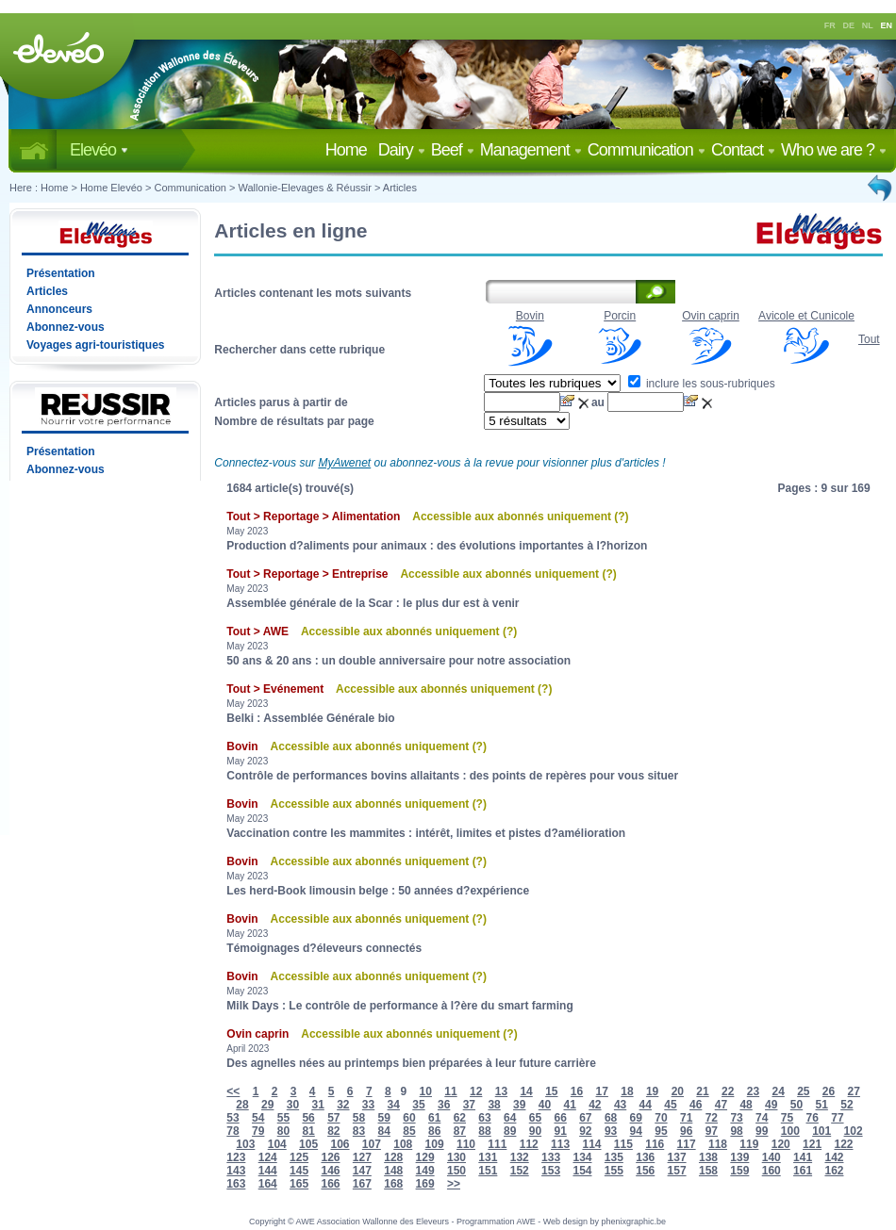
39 (519, 1104)
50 (796, 1104)
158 (708, 1170)
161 (802, 1170)
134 (581, 1157)
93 (611, 1131)
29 (267, 1104)
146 (330, 1170)
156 (645, 1170)
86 (434, 1131)
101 (821, 1131)
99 (761, 1131)
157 (677, 1170)
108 (402, 1144)
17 (602, 1091)
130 (456, 1157)
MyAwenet (344, 462)
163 (235, 1183)
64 (510, 1117)
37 (469, 1104)
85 (409, 1131)
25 (803, 1091)
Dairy (401, 149)
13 (501, 1091)
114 (591, 1144)
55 (283, 1117)
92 (585, 1131)
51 (822, 1104)
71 (686, 1117)
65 (535, 1117)
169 (425, 1183)
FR (830, 25)
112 (529, 1144)
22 (728, 1091)
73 (736, 1117)
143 (235, 1170)
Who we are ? (834, 149)
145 (299, 1170)
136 (645, 1157)
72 (711, 1117)
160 (771, 1170)
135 (614, 1157)
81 (308, 1131)
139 (739, 1157)
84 (384, 1131)
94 (636, 1131)
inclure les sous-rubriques (701, 383)
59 (384, 1117)
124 (267, 1157)
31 (317, 1104)
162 (833, 1170)
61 (434, 1117)
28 (242, 1104)
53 (232, 1117)
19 (652, 1091)
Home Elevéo (111, 187)
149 (425, 1170)
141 (802, 1157)
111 (497, 1144)
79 (258, 1131)
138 (708, 1157)
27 (854, 1091)
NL (867, 25)
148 (393, 1170)
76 (812, 1117)
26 (828, 1091)
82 (333, 1131)
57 (333, 1117)
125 (299, 1157)
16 (577, 1091)
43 (620, 1104)
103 (245, 1144)
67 (585, 1117)
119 (748, 1144)
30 (293, 1104)
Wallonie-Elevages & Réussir (304, 187)
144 (267, 1170)
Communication (646, 149)
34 (394, 1104)
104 (277, 1144)
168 (393, 1183)
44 (645, 1104)
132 (519, 1157)
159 (739, 1170)
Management (531, 149)
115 (623, 1144)
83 (359, 1131)
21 (702, 1091)
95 (661, 1131)
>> (453, 1183)
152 (519, 1170)
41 (569, 1104)
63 (484, 1117)
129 (425, 1157)
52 (846, 1104)
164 (267, 1183)
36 (444, 1104)
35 (418, 1104)
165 (299, 1183)
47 (721, 1104)
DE (849, 25)
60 (409, 1117)
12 (476, 1091)
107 (371, 1144)
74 (761, 1117)
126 (330, 1157)
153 (550, 1170)
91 (560, 1131)
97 (711, 1131)
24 (778, 1091)
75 (787, 1117)
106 (339, 1144)
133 (550, 1157)
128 (393, 1157)
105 (308, 1144)
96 (686, 1131)
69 (636, 1117)
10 (426, 1091)
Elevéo (99, 149)
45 (670, 1104)
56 (308, 1117)
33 (368, 1104)
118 (717, 1144)
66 (560, 1117)
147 (362, 1170)
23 (753, 1091)
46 (695, 1104)
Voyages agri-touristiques (95, 345)
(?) (621, 516)
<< (233, 1091)
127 (362, 1157)
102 (853, 1131)
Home (349, 149)
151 (487, 1170)
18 (627, 1091)
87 (460, 1131)
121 (812, 1144)
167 (362, 1183)
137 (677, 1157)
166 (330, 1183)
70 (661, 1117)
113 (560, 1144)
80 (283, 1131)
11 (450, 1091)
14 (526, 1091)
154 (581, 1170)
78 (232, 1131)
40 (545, 1104)
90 (535, 1131)
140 (771, 1157)
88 (484, 1131)
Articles (400, 187)
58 (359, 1117)
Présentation (60, 273)
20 (678, 1091)
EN (887, 25)
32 (343, 1104)
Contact (743, 149)
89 (510, 1131)
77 (837, 1117)
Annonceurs (59, 309)
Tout (869, 339)
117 (686, 1144)
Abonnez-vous (65, 327)
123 (235, 1157)
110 (465, 1144)
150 (456, 1170)
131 (487, 1157)
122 (843, 1144)
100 (790, 1131)
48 (745, 1104)
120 (781, 1144)
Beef (452, 149)
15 (551, 1091)
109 (434, 1144)
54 (258, 1117)
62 (460, 1117)
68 (611, 1117)
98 (736, 1131)
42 (595, 1104)
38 (494, 1104)
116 (654, 1144)
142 (833, 1157)
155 (614, 1170)
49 (771, 1104)
